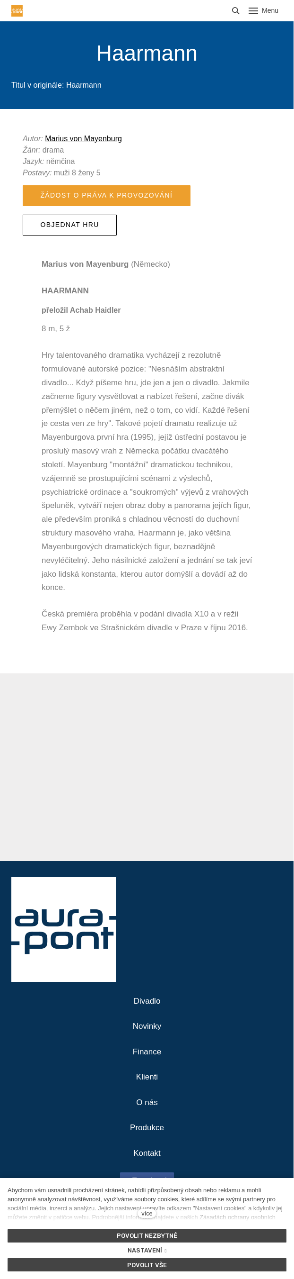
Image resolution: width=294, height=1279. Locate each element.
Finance (147, 1051)
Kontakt (147, 1153)
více (146, 1213)
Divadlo (147, 1001)
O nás (146, 1102)
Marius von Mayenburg (83, 139)
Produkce (147, 1127)
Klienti (147, 1076)
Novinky (147, 1026)
